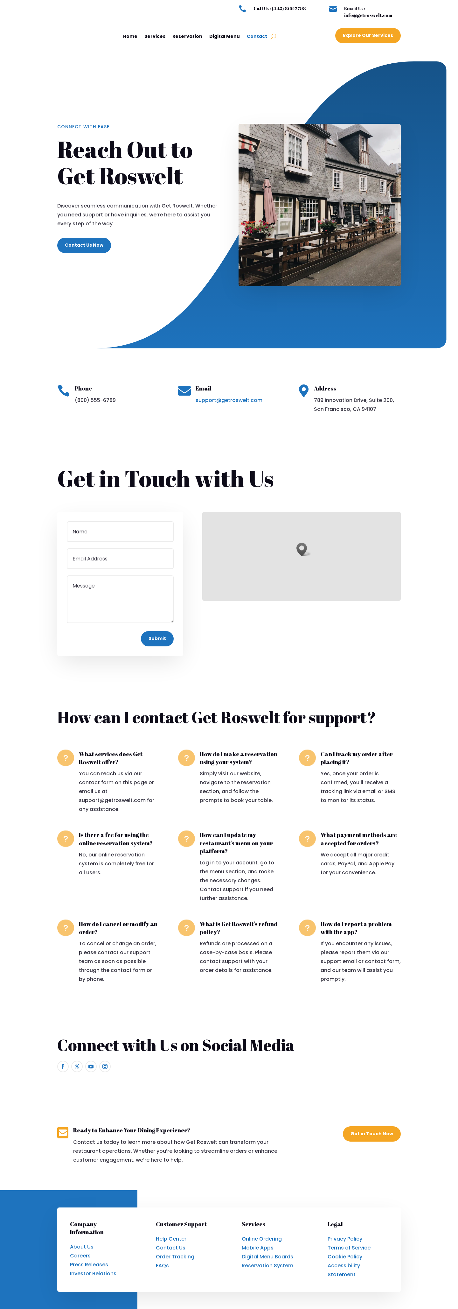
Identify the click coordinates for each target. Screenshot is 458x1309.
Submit (157, 638)
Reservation (187, 36)
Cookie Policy (345, 1256)
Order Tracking (175, 1256)
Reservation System (267, 1265)
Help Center (171, 1238)
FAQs (162, 1265)
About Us (82, 1246)
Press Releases (89, 1264)
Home (130, 36)
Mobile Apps (258, 1247)
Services (154, 36)
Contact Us (170, 1247)
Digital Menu (224, 36)
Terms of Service (349, 1247)
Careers (80, 1255)
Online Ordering (262, 1238)
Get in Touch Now (371, 1133)
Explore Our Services (368, 35)
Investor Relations (93, 1273)
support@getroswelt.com (229, 400)
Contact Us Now (84, 245)
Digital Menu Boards (267, 1256)
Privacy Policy (345, 1238)
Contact (257, 36)
